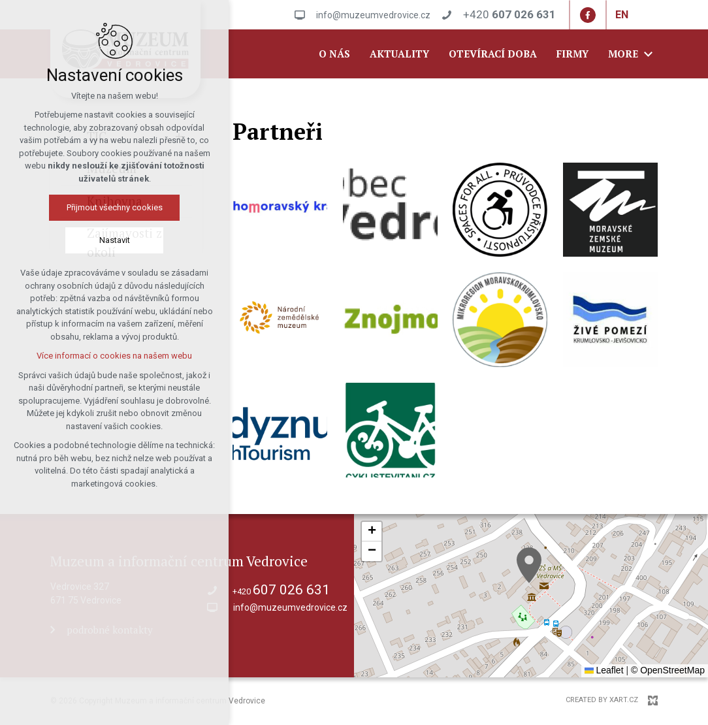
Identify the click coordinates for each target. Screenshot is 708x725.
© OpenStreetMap (668, 670)
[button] (529, 565)
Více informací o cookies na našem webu (114, 356)
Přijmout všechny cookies (115, 207)
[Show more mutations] (638, 15)
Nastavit (114, 240)
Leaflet (604, 670)
